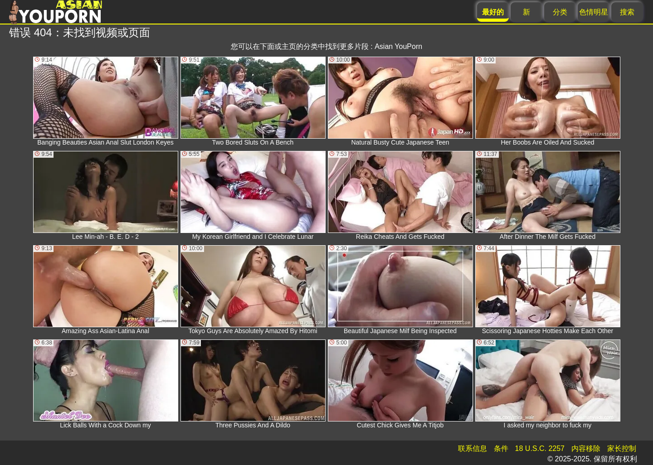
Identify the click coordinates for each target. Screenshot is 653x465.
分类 (560, 12)
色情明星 (593, 12)
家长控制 (621, 448)
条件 (501, 448)
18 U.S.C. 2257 (540, 448)
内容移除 (585, 448)
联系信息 (472, 448)
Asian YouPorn (398, 46)
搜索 (627, 12)
